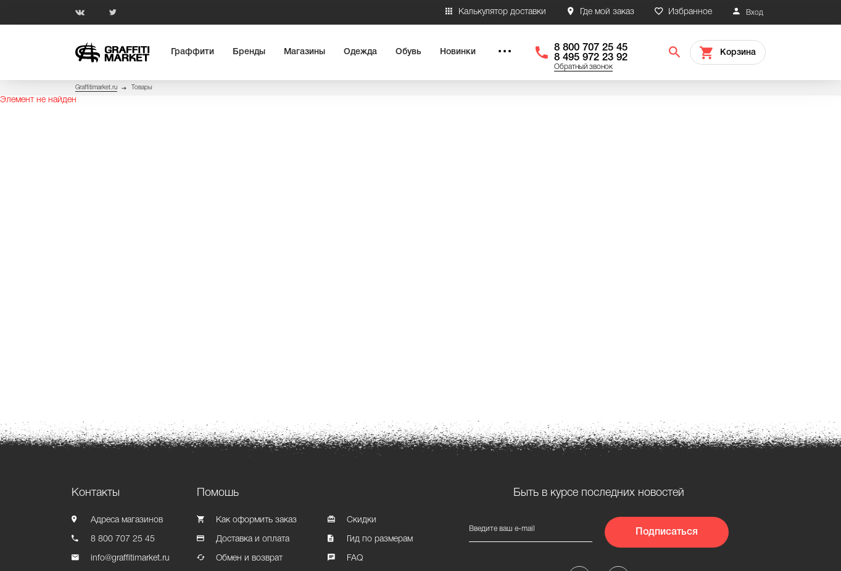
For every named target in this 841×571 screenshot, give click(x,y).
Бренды (249, 52)
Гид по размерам (380, 539)
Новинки (458, 52)
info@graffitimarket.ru (130, 558)
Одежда (360, 52)
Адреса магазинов (127, 520)
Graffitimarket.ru (96, 88)
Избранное (690, 12)
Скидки (361, 520)
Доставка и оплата (252, 539)
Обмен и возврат (249, 558)
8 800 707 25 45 (591, 47)
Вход (754, 12)
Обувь (408, 52)
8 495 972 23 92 (591, 57)
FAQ (355, 558)
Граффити (192, 52)
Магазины (304, 52)
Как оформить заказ (256, 520)
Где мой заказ (607, 12)
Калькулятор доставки (502, 12)
